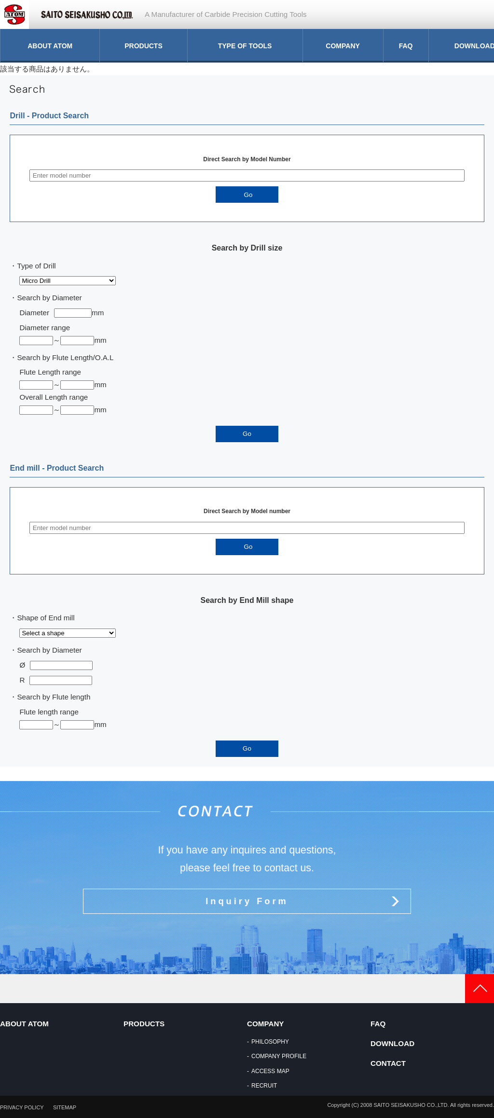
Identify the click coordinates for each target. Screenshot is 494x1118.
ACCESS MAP (270, 1071)
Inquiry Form (247, 901)
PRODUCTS (143, 46)
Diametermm (61, 312)
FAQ (406, 46)
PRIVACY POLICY (22, 1107)
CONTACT (388, 1063)
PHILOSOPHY (270, 1041)
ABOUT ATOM (49, 46)
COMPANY (343, 46)
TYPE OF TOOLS (245, 46)
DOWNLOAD (392, 1043)
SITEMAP (64, 1107)
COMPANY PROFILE (278, 1056)
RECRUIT (264, 1085)
